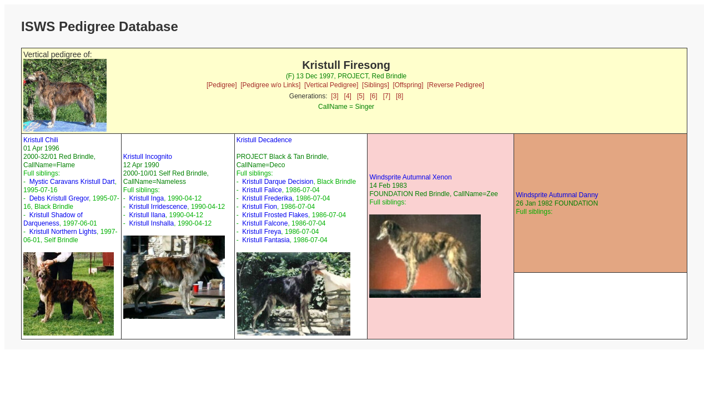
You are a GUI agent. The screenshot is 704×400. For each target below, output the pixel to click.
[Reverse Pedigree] (455, 85)
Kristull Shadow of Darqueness (53, 219)
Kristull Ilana (147, 215)
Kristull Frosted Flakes (275, 215)
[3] (334, 96)
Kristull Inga (146, 198)
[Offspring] (408, 85)
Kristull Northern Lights (63, 232)
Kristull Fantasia (265, 240)
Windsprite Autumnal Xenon (410, 177)
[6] (373, 96)
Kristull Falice (261, 190)
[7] (386, 96)
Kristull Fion (259, 207)
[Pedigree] (222, 85)
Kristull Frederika (267, 198)
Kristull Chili (40, 140)
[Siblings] (375, 85)
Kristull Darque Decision (277, 182)
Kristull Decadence (264, 140)
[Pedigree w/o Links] (270, 85)
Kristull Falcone (265, 223)
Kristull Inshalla (151, 223)
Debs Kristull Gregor (59, 198)
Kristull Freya (261, 232)
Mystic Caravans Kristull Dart (72, 182)
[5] (360, 96)
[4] (347, 96)
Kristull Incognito (147, 157)
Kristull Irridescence (158, 207)
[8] (399, 96)
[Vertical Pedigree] (331, 85)
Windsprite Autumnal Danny (557, 195)
